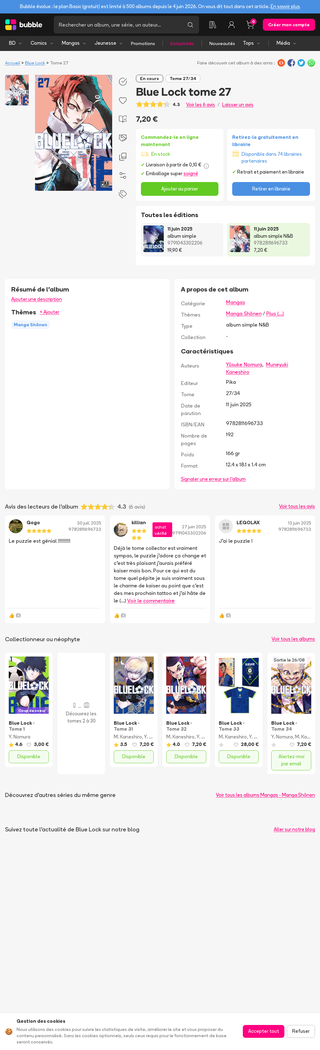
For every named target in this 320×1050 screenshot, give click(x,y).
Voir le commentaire (151, 600)
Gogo (33, 522)
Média (287, 43)
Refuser (301, 1031)
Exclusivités (182, 43)
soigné (190, 173)
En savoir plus (285, 6)
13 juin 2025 (299, 523)
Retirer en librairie (271, 189)
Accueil (12, 63)
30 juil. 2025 (89, 523)
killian (139, 522)
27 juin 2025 (194, 527)
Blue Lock (35, 63)
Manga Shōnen (244, 313)
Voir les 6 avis (200, 105)
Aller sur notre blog (294, 829)
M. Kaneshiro (128, 737)
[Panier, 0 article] (250, 24)
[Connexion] (231, 24)
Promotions (143, 43)
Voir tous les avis (297, 506)
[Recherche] (118, 24)
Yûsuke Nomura (244, 364)
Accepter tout (263, 1031)
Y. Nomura (19, 737)
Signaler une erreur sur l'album (213, 479)
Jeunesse (109, 43)
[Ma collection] (213, 24)
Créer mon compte (289, 25)
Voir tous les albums (293, 639)
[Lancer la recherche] (190, 24)
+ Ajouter (49, 312)
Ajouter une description (36, 299)
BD (15, 43)
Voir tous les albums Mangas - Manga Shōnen (265, 795)
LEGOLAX (248, 522)
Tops (252, 43)
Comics (42, 43)
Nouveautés (222, 43)
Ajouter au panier (179, 189)
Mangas (74, 43)
